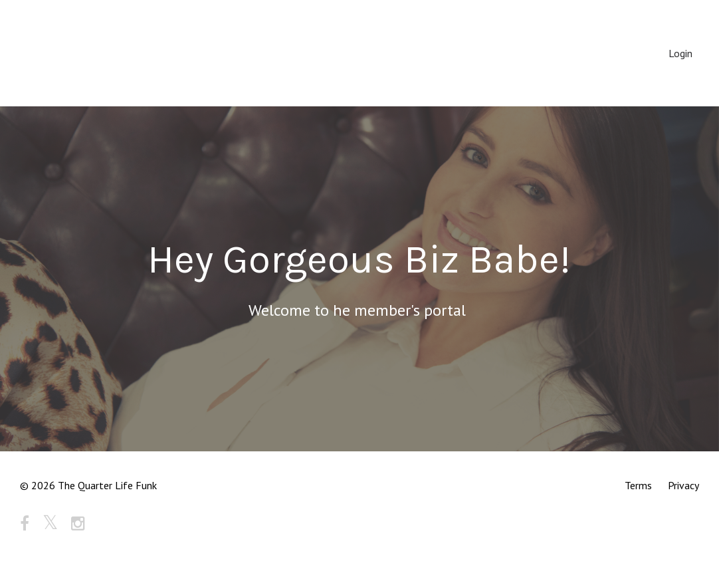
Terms (638, 485)
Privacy (683, 485)
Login (680, 53)
